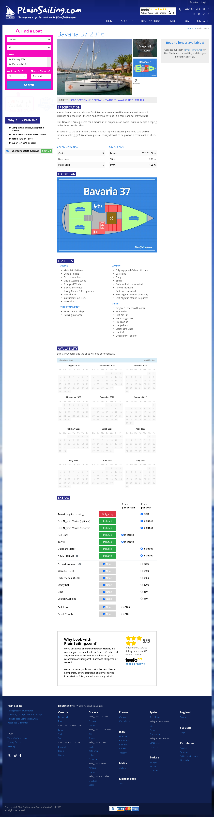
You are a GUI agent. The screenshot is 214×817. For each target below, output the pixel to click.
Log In (204, 2)
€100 (146, 570)
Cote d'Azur (125, 721)
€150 (146, 577)
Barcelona (155, 717)
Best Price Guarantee (18, 722)
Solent (183, 717)
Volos (91, 784)
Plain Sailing (14, 705)
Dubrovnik (63, 717)
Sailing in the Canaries (159, 738)
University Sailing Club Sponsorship (24, 714)
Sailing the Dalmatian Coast (70, 725)
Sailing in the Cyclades (98, 717)
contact (202, 21)
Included (107, 521)
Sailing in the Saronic (98, 763)
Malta (123, 763)
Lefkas (92, 755)
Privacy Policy (14, 742)
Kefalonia (93, 750)
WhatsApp (197, 49)
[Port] (29, 47)
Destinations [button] (151, 21)
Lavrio (92, 725)
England (185, 712)
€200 (146, 584)
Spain (153, 712)
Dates (10, 54)
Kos (90, 733)
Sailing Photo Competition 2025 (22, 718)
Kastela (61, 729)
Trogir (61, 738)
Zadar (61, 755)
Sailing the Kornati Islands (69, 742)
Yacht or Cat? (15, 71)
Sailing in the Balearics (159, 721)
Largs (182, 732)
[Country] (29, 39)
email (187, 49)
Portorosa (124, 740)
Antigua (183, 747)
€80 (145, 591)
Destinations (66, 705)
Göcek (153, 766)
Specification (78, 100)
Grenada (184, 760)
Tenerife (154, 746)
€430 (146, 514)
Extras (139, 100)
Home (110, 21)
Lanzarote (155, 742)
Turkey (154, 757)
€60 (145, 598)
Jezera (61, 750)
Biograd (62, 746)
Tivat (121, 783)
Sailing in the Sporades (99, 776)
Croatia (63, 712)
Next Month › (149, 360)
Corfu (91, 746)
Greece (93, 712)
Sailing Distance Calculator (20, 710)
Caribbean (187, 743)
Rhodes (92, 738)
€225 (146, 564)
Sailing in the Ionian (97, 742)
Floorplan (96, 100)
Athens (92, 721)
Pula (60, 721)
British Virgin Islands (189, 755)
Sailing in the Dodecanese (100, 729)
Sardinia (123, 748)
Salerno (123, 744)
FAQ (172, 21)
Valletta (122, 768)
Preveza (93, 758)
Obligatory (107, 514)
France (123, 712)
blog (185, 21)
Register (194, 2)
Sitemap (11, 746)
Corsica (122, 717)
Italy (122, 731)
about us (127, 21)
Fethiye (153, 762)
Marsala (123, 736)
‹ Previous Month (66, 360)
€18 (126, 614)
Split (60, 734)
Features (110, 100)
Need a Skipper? (40, 71)
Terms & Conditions (17, 738)
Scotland (186, 727)
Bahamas (184, 752)
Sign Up (46, 150)
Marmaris (154, 770)
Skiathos (93, 780)
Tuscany (123, 752)
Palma (152, 729)
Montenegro (127, 778)
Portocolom (155, 734)
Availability (125, 100)
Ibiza (152, 725)
